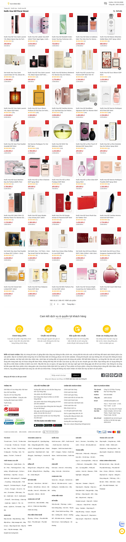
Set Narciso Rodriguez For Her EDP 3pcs (38, 145)
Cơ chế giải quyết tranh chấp (73, 411)
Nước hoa (14, 8)
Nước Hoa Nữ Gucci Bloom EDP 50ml (110, 74)
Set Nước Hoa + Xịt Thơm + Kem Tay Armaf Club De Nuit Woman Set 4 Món (39, 252)
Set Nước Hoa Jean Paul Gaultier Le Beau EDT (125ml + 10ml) (15, 252)
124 (63, 304)
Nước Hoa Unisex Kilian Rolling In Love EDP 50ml (62, 252)
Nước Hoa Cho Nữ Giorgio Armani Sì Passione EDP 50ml (62, 216)
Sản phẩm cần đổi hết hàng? (43, 394)
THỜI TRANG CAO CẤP (11, 460)
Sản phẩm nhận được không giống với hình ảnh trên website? (47, 402)
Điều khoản (22, 432)
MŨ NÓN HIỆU (32, 480)
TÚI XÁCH (7, 438)
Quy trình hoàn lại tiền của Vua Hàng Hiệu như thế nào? (47, 417)
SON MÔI (78, 438)
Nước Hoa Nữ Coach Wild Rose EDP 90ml (110, 288)
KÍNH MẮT (55, 464)
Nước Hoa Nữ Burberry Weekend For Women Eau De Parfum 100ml (63, 74)
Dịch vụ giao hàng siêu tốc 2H (73, 413)
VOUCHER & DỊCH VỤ (34, 438)
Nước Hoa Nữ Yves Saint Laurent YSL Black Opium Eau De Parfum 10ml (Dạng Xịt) (15, 38)
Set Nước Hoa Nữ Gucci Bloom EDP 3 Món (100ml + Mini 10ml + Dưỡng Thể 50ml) (87, 252)
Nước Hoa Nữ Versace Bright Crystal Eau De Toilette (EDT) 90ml (85, 288)
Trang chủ (7, 8)
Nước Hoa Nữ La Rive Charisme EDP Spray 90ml (38, 181)
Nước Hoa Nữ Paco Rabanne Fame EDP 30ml (37, 288)
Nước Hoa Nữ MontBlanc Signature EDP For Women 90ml (86, 109)
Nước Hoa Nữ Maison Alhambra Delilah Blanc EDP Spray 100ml (110, 38)
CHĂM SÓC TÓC (57, 476)
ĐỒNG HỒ (31, 464)
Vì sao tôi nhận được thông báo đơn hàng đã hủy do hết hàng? (47, 407)
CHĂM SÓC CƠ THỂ (34, 499)
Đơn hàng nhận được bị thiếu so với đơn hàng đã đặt (46, 398)
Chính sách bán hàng (70, 389)
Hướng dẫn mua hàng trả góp (73, 421)
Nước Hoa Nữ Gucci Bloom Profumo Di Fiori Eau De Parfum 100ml (38, 109)
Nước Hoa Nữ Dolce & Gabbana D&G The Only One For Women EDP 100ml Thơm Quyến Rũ (86, 38)
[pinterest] (111, 375)
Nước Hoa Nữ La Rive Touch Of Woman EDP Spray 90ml (86, 145)
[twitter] (116, 375)
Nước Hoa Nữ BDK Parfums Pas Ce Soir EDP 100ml (63, 288)
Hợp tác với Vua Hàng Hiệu (12, 395)
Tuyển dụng (7, 403)
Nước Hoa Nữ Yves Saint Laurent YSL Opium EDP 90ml (15, 109)
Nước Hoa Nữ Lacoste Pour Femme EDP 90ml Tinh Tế (85, 74)
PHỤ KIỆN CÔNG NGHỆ (35, 515)
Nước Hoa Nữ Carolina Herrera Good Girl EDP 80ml (110, 216)
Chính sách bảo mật (70, 405)
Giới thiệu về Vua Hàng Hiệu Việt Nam (15, 389)
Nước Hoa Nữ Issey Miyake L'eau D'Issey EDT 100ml (37, 216)
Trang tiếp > (71, 304)
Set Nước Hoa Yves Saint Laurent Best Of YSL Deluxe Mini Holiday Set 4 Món (14, 74)
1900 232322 (119, 4)
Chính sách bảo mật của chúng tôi (76, 379)
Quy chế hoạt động (10, 392)
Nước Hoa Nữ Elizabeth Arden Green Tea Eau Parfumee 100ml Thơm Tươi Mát (62, 38)
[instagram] (107, 375)
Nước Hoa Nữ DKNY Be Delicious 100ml (60, 145)
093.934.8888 (118, 2)
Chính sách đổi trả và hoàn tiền (73, 397)
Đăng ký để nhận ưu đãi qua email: (15, 376)
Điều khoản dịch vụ (70, 408)
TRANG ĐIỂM (80, 450)
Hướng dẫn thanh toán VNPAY (13, 400)
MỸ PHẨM (54, 500)
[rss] (120, 375)
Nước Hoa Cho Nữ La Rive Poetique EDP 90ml (61, 181)
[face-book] (103, 375)
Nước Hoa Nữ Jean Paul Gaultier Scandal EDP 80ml (15, 145)
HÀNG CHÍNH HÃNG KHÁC (108, 460)
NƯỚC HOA (55, 438)
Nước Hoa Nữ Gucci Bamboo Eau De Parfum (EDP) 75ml (13, 181)
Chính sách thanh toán (71, 400)
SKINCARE (7, 515)
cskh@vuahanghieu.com (111, 401)
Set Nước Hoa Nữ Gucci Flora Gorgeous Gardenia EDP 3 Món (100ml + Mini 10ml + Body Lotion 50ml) (111, 252)
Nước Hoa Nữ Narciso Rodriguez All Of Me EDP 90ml (111, 109)
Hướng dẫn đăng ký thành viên (73, 416)
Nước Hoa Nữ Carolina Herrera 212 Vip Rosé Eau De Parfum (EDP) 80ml (62, 109)
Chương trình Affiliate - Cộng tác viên (15, 397)
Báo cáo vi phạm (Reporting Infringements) (77, 424)
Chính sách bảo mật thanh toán (73, 403)
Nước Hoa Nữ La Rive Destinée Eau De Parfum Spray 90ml (110, 145)
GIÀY (77, 480)
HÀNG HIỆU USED (57, 495)
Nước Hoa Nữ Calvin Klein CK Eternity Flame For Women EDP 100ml (14, 217)
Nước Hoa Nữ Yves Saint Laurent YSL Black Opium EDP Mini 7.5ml (39, 74)
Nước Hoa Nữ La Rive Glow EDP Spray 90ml (87, 181)
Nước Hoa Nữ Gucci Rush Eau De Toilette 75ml (86, 216)
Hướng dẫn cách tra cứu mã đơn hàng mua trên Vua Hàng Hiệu (47, 390)
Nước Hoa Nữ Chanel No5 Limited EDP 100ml (12, 288)
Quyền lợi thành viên (70, 418)
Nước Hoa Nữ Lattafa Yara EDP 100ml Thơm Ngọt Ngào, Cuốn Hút (38, 38)
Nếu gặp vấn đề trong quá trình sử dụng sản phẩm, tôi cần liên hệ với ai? (47, 412)
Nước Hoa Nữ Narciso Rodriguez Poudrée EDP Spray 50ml (111, 181)
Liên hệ (6, 405)
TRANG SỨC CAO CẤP (106, 438)
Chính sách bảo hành (70, 392)
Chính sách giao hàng (70, 395)
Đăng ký (76, 375)
